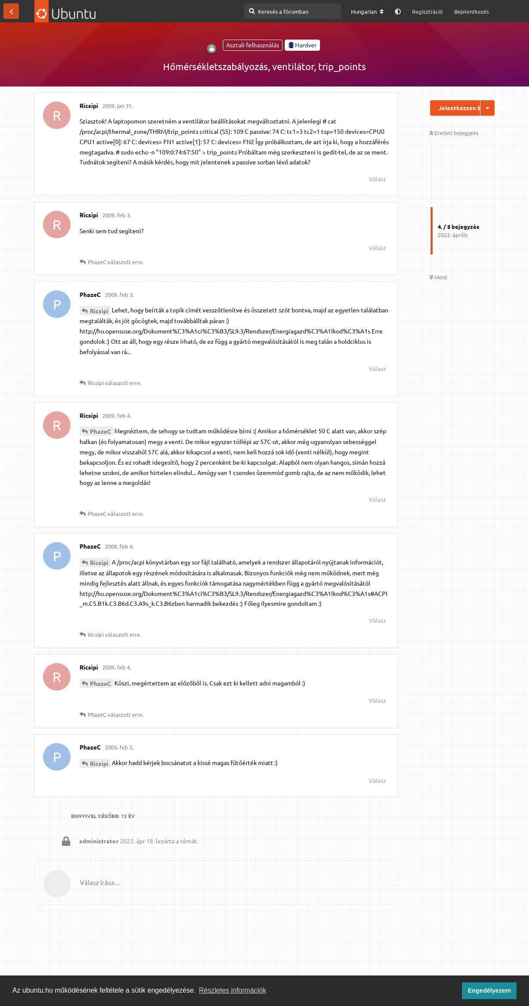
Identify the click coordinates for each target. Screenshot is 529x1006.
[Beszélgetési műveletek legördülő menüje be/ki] (487, 108)
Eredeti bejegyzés (454, 132)
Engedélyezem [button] (489, 990)
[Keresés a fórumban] (292, 11)
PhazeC (100, 431)
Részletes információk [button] (233, 990)
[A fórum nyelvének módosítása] (367, 11)
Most (438, 277)
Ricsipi (99, 311)
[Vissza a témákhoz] (11, 11)
